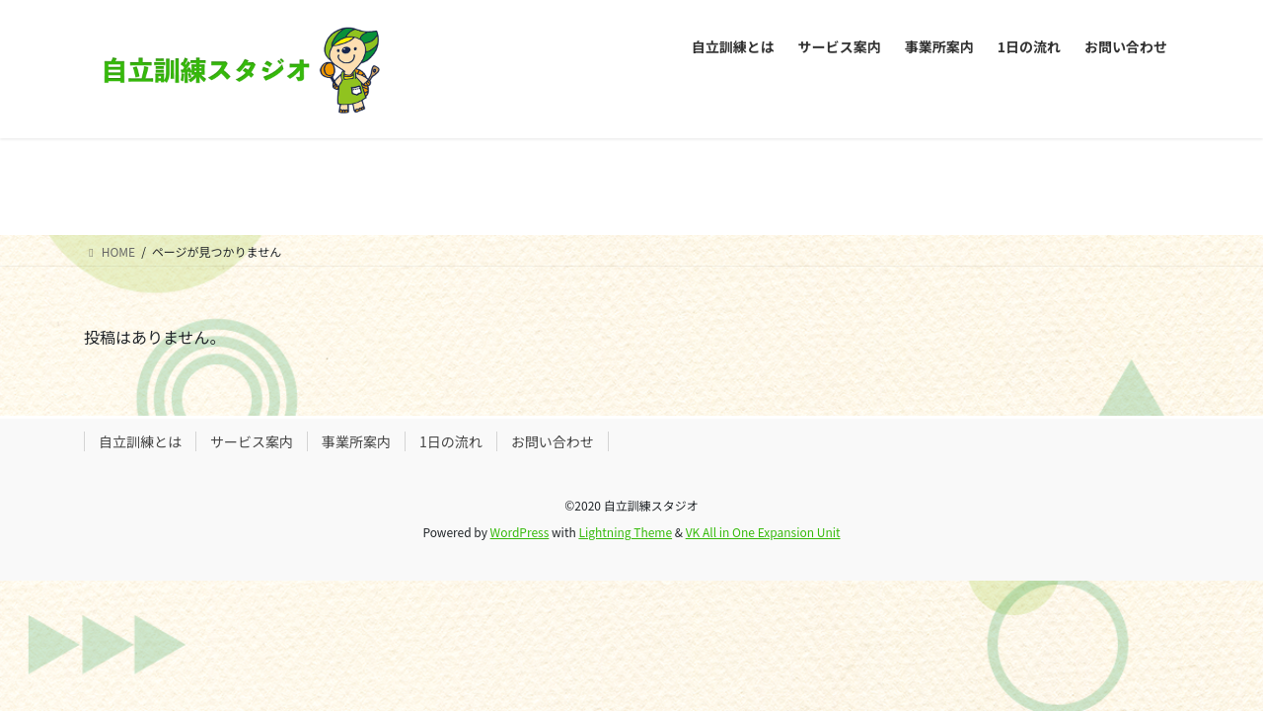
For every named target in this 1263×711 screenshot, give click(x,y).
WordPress (520, 531)
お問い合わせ (552, 441)
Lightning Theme (625, 531)
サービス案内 (251, 441)
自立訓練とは (140, 441)
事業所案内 (356, 441)
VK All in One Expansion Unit (763, 531)
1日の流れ (451, 441)
